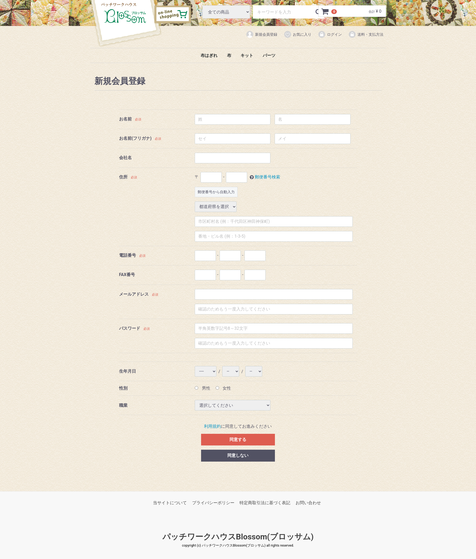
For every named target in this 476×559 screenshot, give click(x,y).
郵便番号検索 (267, 176)
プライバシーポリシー (213, 503)
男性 (202, 388)
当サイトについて (170, 503)
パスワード (129, 328)
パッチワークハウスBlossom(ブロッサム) (123, 13)
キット (247, 55)
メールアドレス (134, 294)
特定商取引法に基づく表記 (264, 503)
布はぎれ (209, 55)
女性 (223, 388)
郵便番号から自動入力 (216, 192)
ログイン (330, 34)
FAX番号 (127, 274)
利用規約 (212, 426)
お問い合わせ (308, 503)
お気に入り (297, 34)
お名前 (125, 118)
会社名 (125, 157)
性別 (123, 388)
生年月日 (127, 371)
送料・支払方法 (365, 34)
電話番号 (127, 255)
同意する (237, 439)
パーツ (269, 55)
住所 (123, 176)
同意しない (237, 455)
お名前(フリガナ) (135, 138)
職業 (123, 405)
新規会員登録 (261, 34)
